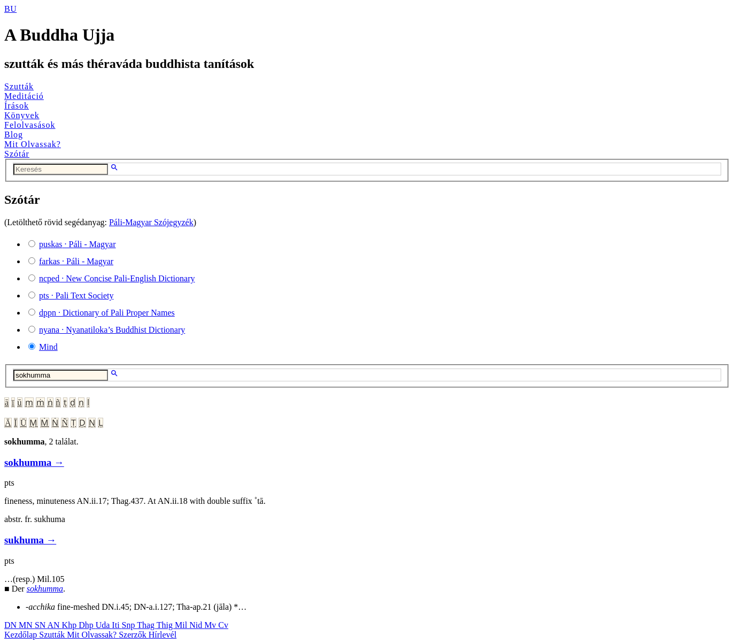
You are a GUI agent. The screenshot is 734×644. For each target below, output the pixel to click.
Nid (196, 625)
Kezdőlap (21, 634)
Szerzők (134, 634)
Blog (13, 134)
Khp (70, 625)
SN (41, 625)
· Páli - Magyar (77, 244)
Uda (104, 625)
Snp (129, 625)
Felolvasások (30, 124)
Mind (48, 346)
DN (11, 625)
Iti (116, 625)
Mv (211, 625)
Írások (16, 105)
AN (54, 625)
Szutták (19, 86)
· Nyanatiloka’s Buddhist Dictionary (112, 329)
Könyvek (22, 115)
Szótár (16, 153)
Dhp (87, 625)
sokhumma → (34, 462)
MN (27, 625)
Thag (147, 625)
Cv (223, 625)
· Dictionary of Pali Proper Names (107, 312)
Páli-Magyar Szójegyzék (151, 222)
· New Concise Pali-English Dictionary (117, 278)
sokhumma (45, 588)
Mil (182, 625)
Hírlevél (162, 634)
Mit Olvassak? (32, 144)
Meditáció (24, 96)
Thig (166, 625)
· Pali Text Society (76, 295)
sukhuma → (30, 540)
